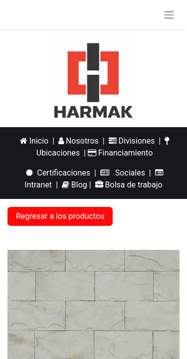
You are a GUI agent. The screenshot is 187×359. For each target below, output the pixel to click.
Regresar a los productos (60, 216)
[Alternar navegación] (169, 14)
